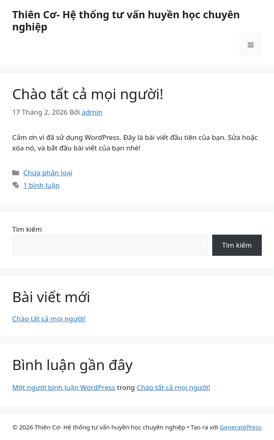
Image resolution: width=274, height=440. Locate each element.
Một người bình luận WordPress (63, 387)
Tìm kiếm (27, 229)
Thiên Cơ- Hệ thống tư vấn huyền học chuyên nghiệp (126, 20)
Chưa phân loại (47, 172)
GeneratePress (240, 427)
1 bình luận (41, 185)
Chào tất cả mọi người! (87, 93)
